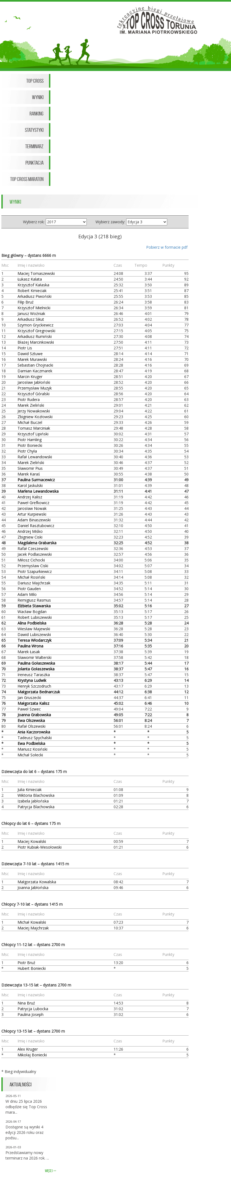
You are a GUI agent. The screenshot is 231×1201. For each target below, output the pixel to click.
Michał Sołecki (30, 754)
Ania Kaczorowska (34, 732)
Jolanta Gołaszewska (36, 668)
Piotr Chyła (27, 451)
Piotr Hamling (30, 439)
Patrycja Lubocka (33, 1008)
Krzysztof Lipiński (33, 433)
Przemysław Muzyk (35, 388)
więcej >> (50, 1171)
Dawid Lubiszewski (34, 634)
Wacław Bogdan (32, 611)
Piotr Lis (25, 347)
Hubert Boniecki (32, 968)
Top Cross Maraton (27, 179)
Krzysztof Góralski (34, 393)
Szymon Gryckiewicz (35, 325)
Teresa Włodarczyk (34, 640)
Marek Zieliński (31, 405)
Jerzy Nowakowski (34, 411)
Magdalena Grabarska (37, 542)
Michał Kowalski (32, 922)
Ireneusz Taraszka (34, 674)
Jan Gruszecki (29, 697)
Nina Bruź (26, 1003)
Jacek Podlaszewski (35, 554)
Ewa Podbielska (31, 743)
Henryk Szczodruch (34, 686)
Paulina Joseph (31, 1014)
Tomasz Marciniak (34, 428)
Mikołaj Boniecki (32, 1054)
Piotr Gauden (29, 588)
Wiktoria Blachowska (36, 795)
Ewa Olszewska (31, 720)
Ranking (37, 114)
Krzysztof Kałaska (33, 284)
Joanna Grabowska (34, 714)
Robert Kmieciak (32, 290)
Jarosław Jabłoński (34, 382)
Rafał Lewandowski (35, 456)
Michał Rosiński (31, 577)
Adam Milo (27, 594)
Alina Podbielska (32, 623)
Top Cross (35, 81)
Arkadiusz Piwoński (34, 296)
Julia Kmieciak (30, 789)
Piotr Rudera (29, 399)
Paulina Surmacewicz (36, 479)
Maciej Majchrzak (33, 928)
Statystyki (34, 130)
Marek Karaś (29, 474)
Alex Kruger (28, 1049)
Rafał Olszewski (31, 726)
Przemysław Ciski (33, 565)
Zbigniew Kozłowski (35, 416)
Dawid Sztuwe (30, 353)
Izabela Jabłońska (33, 801)
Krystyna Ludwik (32, 680)
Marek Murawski (32, 359)
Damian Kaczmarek (35, 370)
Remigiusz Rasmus (34, 600)
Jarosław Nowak (32, 508)
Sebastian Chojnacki (35, 365)
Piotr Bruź (26, 962)
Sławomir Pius (30, 468)
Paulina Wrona (30, 646)
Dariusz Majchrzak (34, 582)
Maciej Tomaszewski (36, 273)
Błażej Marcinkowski (36, 342)
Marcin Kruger (30, 376)
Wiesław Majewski (34, 628)
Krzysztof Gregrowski (36, 330)
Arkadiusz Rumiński (35, 336)
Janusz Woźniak (31, 313)
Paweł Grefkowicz (33, 502)
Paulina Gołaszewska (36, 663)
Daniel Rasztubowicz (36, 525)
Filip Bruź (26, 302)
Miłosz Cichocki (31, 560)
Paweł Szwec (29, 709)
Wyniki (38, 97)
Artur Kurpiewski (32, 514)
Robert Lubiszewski (35, 617)
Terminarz (34, 146)
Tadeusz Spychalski (35, 737)
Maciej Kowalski (32, 841)
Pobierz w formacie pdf (166, 247)
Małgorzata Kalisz (33, 703)
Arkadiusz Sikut (31, 319)
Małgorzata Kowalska (37, 881)
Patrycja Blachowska (36, 806)
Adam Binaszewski (34, 519)
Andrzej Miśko (30, 531)
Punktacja (34, 163)
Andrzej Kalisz (30, 497)
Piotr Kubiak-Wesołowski (40, 847)
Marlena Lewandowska (38, 491)
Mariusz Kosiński (32, 749)
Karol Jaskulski (30, 485)
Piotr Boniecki (30, 445)
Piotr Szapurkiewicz (35, 571)
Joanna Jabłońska (33, 887)
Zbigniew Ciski (30, 537)
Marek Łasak (29, 651)
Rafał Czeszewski (33, 548)
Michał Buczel (30, 422)
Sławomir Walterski (34, 657)
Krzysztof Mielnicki (34, 307)
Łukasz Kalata (30, 279)
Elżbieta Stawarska (34, 605)
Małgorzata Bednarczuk (39, 691)
